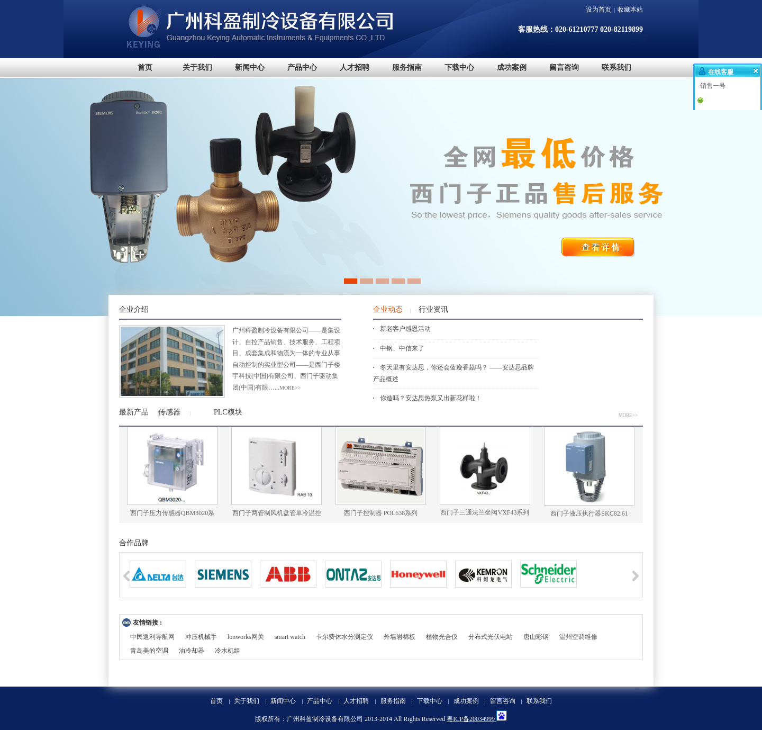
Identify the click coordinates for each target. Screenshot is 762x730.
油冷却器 (191, 650)
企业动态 (388, 309)
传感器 (169, 412)
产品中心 (319, 701)
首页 (216, 701)
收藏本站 (630, 9)
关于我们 (246, 701)
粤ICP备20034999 (471, 719)
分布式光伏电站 (490, 637)
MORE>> (628, 415)
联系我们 (539, 701)
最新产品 (134, 412)
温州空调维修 (578, 637)
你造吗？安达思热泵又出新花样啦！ (431, 398)
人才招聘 (356, 701)
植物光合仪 (442, 637)
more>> (290, 388)
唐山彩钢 (536, 637)
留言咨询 (502, 701)
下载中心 (429, 701)
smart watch (290, 637)
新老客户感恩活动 (405, 328)
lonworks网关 (246, 637)
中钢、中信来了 (402, 348)
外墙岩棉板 (399, 637)
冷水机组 (227, 650)
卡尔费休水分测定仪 (344, 637)
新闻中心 (283, 701)
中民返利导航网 (152, 637)
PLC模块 (228, 412)
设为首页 (598, 9)
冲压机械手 (201, 637)
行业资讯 (433, 309)
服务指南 (393, 701)
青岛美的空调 (149, 650)
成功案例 (466, 701)
